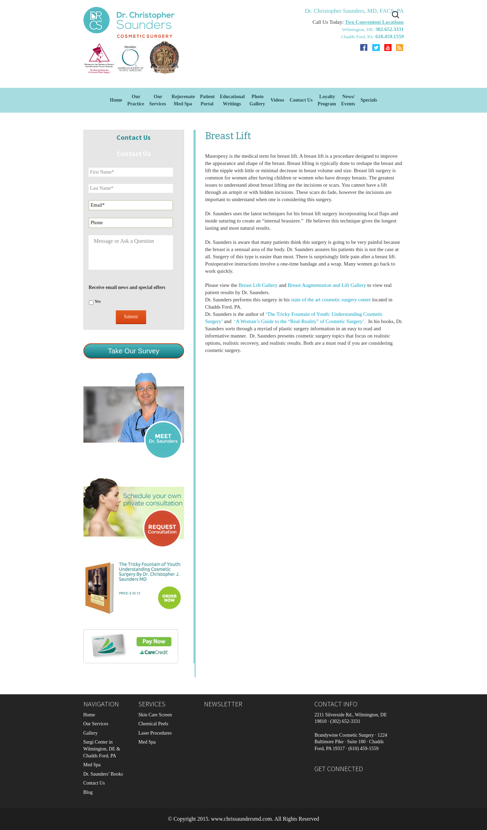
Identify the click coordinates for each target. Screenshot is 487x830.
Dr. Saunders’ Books (103, 774)
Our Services (96, 723)
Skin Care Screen (155, 714)
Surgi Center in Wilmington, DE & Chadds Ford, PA (101, 748)
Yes (98, 301)
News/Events (348, 100)
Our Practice (135, 100)
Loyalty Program (327, 100)
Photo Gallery (257, 100)
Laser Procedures (155, 733)
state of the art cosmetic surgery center (331, 299)
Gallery (90, 733)
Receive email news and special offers (127, 287)
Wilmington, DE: (358, 29)
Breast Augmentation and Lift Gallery (326, 285)
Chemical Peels (153, 723)
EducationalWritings (232, 100)
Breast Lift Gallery (258, 285)
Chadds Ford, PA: (358, 36)
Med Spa (92, 764)
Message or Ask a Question (131, 252)
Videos (277, 100)
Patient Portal (207, 100)
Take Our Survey (133, 351)
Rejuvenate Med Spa (183, 100)
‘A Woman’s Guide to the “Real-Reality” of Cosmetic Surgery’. (300, 321)
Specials (369, 100)
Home (116, 100)
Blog (88, 792)
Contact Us (301, 100)
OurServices (157, 100)
